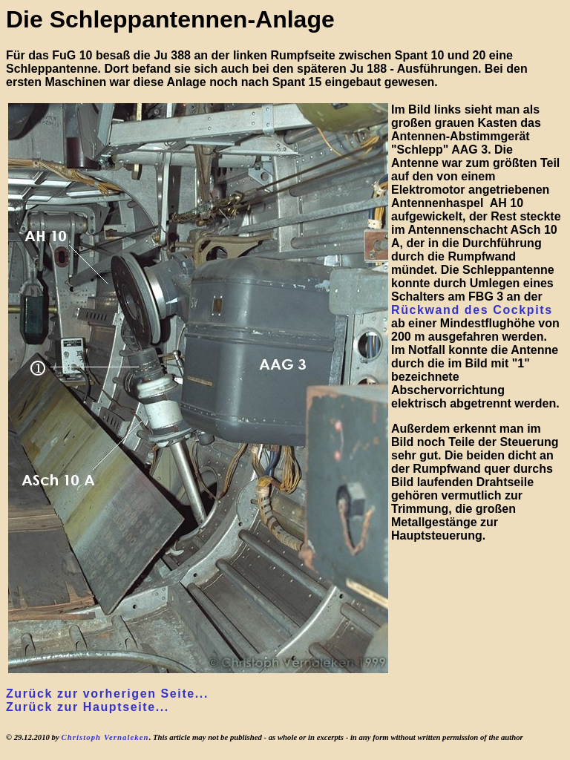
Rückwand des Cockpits (472, 310)
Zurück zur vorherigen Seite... (107, 693)
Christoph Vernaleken (104, 737)
